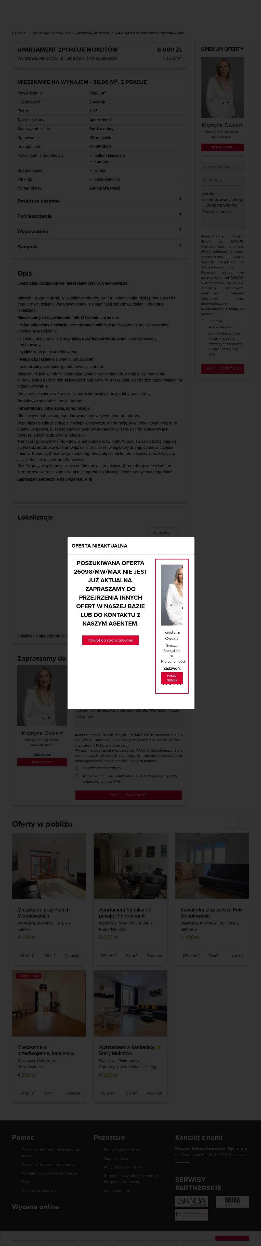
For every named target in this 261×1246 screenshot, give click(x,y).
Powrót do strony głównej (110, 640)
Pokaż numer (172, 678)
